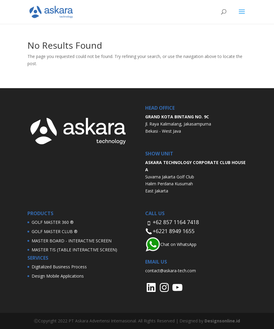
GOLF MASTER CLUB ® (55, 231)
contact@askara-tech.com (170, 270)
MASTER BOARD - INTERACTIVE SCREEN (72, 241)
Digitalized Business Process (59, 267)
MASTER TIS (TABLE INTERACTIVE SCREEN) (74, 250)
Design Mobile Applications (58, 276)
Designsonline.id (222, 321)
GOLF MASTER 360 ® (53, 222)
